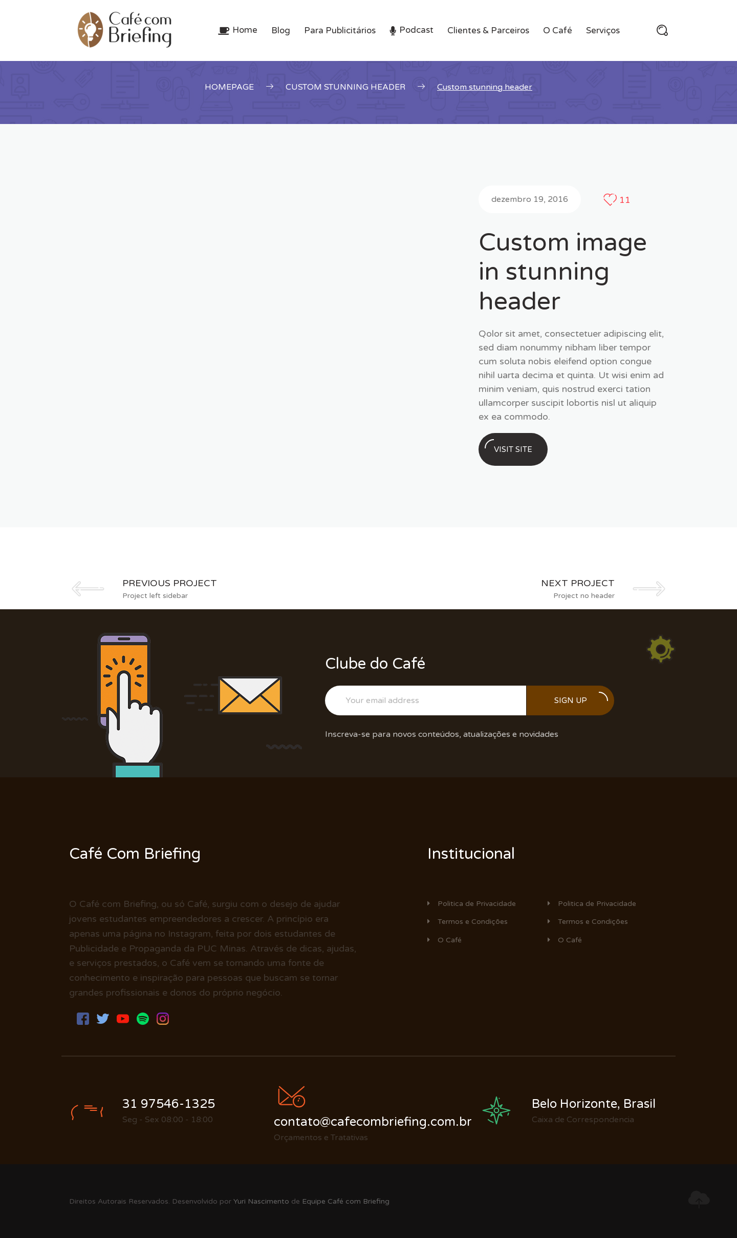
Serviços (603, 30)
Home (244, 30)
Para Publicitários (340, 30)
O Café (557, 30)
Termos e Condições (467, 921)
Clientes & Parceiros (488, 30)
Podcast (416, 30)
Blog (280, 30)
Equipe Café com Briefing (345, 1201)
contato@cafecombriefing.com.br (373, 1122)
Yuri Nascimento (261, 1201)
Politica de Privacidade (471, 903)
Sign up (581, 698)
